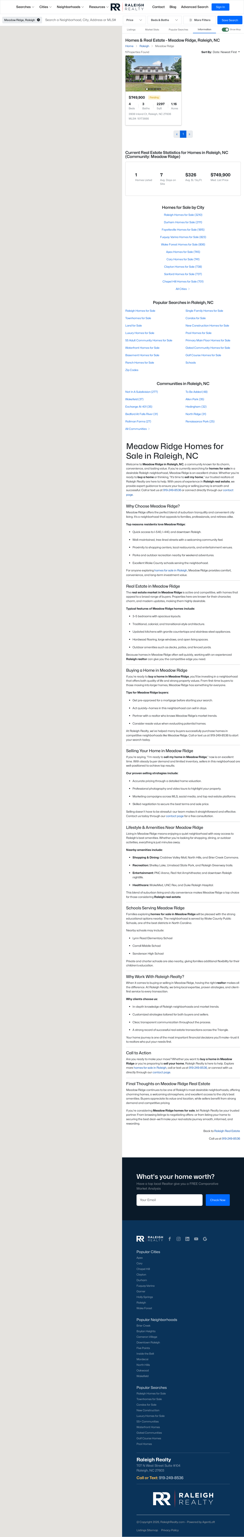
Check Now (217, 1200)
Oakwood (143, 1370)
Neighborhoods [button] (70, 7)
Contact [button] (158, 7)
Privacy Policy (170, 1530)
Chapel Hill (143, 1269)
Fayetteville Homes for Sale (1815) (183, 229)
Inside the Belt (145, 1353)
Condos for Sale (195, 318)
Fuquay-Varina (146, 1285)
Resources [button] (99, 7)
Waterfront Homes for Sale (142, 347)
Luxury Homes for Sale (139, 333)
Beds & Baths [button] (164, 20)
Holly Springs (145, 1297)
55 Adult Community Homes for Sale (148, 340)
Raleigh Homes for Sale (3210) (183, 214)
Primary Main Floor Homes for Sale (207, 340)
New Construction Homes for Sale (207, 325)
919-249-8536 (172, 490)
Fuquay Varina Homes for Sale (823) (183, 237)
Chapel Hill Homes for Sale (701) (183, 281)
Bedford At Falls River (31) (141, 414)
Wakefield (143, 1376)
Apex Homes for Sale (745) (183, 251)
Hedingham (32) (195, 406)
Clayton (141, 1274)
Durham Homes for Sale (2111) (183, 222)
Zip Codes (131, 370)
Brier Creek (144, 1325)
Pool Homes (144, 1444)
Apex (140, 1257)
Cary (139, 1263)
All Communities (137, 428)
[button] (38, 20)
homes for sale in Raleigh (170, 570)
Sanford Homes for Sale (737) (183, 274)
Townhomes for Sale (138, 318)
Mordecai (142, 1359)
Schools (190, 362)
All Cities (183, 289)
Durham (142, 1280)
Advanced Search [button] (194, 7)
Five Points (143, 1348)
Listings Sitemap (147, 1530)
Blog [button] (173, 7)
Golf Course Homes (149, 1438)
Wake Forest (144, 1308)
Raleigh (141, 1302)
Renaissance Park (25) (199, 421)
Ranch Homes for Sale (139, 362)
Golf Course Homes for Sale (203, 355)
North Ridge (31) (195, 414)
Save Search (230, 20)
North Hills (143, 1364)
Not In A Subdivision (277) (141, 391)
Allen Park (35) (194, 399)
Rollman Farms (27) (138, 421)
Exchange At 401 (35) (138, 406)
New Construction (148, 1410)
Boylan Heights (146, 1331)
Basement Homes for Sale (142, 355)
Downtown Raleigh (148, 1342)
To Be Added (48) (196, 391)
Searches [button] (25, 7)
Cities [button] (45, 7)
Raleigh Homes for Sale (140, 310)
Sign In (220, 7)
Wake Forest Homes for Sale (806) (183, 244)
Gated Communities (149, 1432)
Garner (141, 1291)
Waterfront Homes (148, 1427)
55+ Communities (148, 1421)
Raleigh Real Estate (227, 1131)
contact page (175, 816)
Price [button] (134, 20)
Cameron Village (147, 1336)
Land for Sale (133, 325)
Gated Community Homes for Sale (207, 347)
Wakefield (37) (134, 399)
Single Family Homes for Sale (204, 310)
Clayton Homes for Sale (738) (183, 266)
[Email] (170, 1200)
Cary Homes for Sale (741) (183, 259)
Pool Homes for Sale (198, 333)
